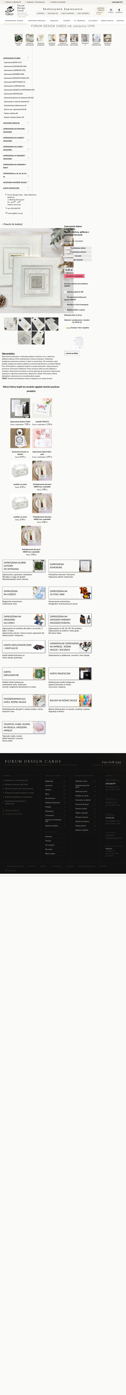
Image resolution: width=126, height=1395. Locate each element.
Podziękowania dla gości (85, 786)
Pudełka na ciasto (85, 796)
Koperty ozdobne (55, 826)
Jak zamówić (78, 260)
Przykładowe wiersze (78, 252)
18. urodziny (79, 20)
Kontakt (103, 866)
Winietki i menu (85, 781)
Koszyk (111, 11)
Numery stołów (85, 808)
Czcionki (78, 256)
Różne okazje (107, 20)
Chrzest (67, 20)
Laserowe (55, 785)
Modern (55, 790)
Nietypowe (55, 811)
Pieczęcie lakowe (85, 817)
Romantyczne (55, 798)
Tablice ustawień (85, 813)
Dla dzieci (93, 20)
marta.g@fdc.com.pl (15, 213)
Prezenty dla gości (85, 804)
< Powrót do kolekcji (12, 224)
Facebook (119, 11)
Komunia (55, 20)
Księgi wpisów (85, 826)
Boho (55, 794)
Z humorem (55, 815)
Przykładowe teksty (78, 248)
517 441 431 (110, 818)
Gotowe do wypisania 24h (55, 820)
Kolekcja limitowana (55, 802)
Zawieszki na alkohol (85, 800)
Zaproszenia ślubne (15, 20)
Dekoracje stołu (85, 791)
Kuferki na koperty (85, 821)
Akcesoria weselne (37, 20)
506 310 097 (110, 835)
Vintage (55, 807)
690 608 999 (116, 2)
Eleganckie (55, 781)
